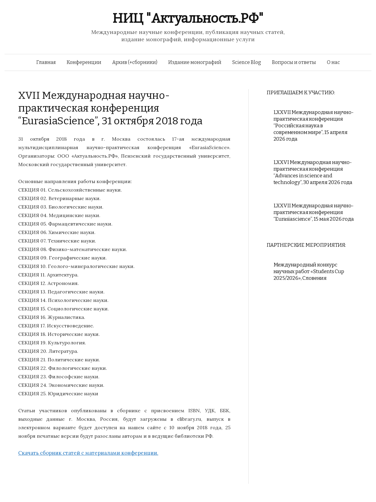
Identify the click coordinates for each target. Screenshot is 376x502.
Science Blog (246, 62)
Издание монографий (194, 62)
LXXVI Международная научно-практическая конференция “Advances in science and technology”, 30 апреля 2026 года (313, 172)
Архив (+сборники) (134, 62)
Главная (46, 62)
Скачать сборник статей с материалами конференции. (88, 453)
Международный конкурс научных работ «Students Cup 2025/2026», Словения (309, 271)
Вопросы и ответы (294, 62)
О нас (333, 62)
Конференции (84, 62)
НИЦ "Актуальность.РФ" (188, 18)
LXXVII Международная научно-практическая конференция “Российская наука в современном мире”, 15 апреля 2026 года (314, 125)
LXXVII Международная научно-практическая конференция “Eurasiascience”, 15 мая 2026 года (314, 212)
